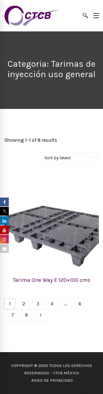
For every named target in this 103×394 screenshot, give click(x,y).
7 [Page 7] (12, 315)
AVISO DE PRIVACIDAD (51, 380)
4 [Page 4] (52, 304)
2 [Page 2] (24, 304)
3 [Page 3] (38, 304)
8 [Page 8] (26, 315)
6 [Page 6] (80, 304)
